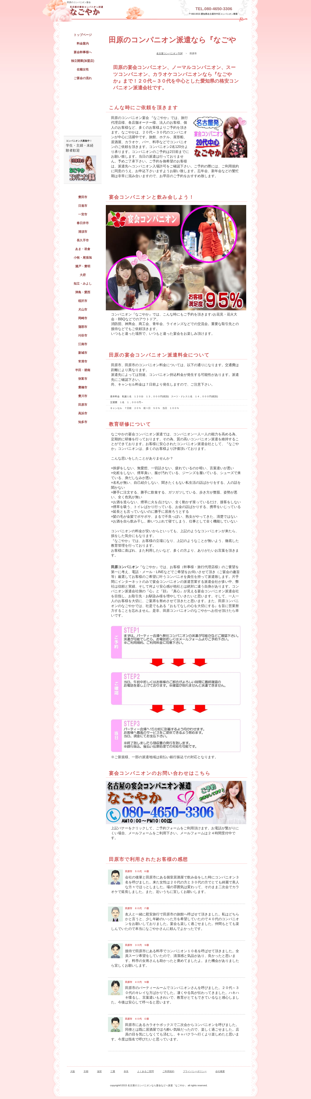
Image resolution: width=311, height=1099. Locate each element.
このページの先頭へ (238, 1062)
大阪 (72, 1071)
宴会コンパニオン (83, 90)
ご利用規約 (168, 1071)
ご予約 (83, 125)
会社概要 (220, 1071)
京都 (86, 1071)
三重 (112, 1071)
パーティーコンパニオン (83, 113)
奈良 (126, 1071)
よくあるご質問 (145, 1071)
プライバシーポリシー (195, 1071)
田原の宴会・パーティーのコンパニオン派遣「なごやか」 (107, 10)
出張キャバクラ (83, 101)
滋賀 (99, 1071)
